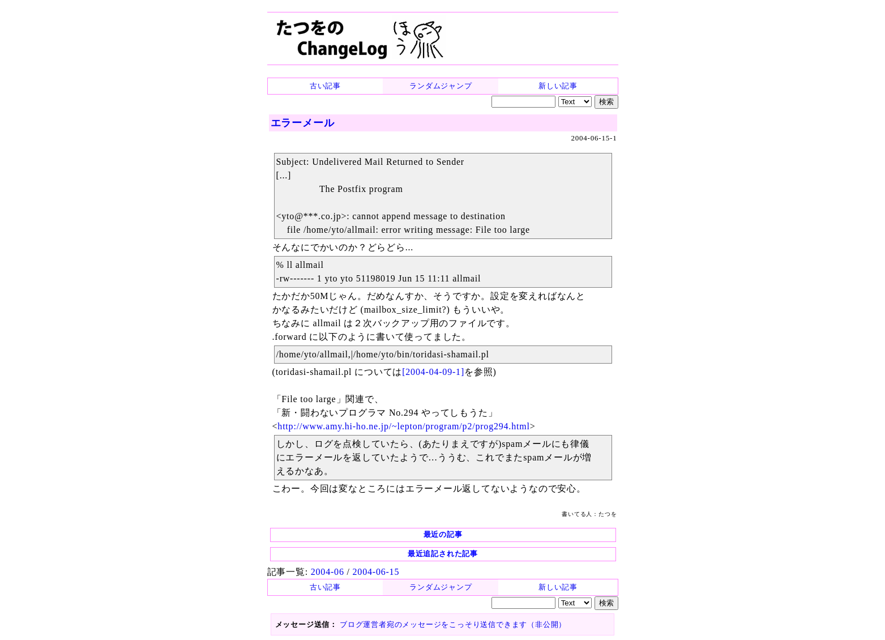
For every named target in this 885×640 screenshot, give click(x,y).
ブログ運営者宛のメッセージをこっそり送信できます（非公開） (453, 624)
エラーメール (303, 123)
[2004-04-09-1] (433, 372)
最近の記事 (443, 534)
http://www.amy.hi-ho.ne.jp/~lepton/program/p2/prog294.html (403, 426)
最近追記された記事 (443, 553)
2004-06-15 (376, 572)
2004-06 (327, 572)
